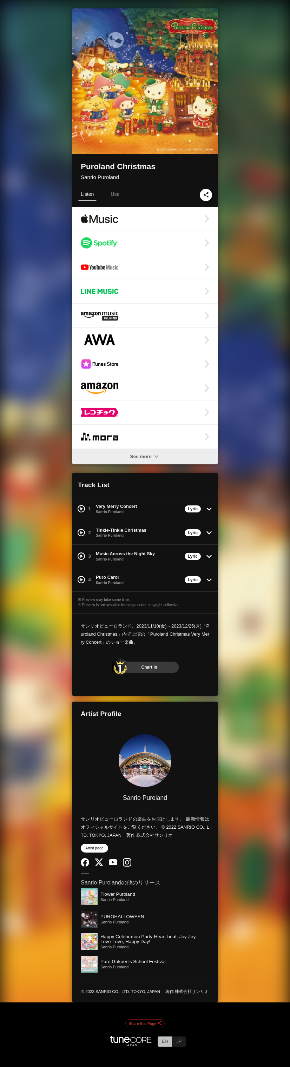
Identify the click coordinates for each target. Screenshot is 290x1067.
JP (179, 1041)
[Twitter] (99, 864)
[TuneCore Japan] (131, 1044)
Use (115, 194)
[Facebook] (85, 865)
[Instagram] (127, 865)
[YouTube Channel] (113, 863)
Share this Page (145, 1023)
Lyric (193, 508)
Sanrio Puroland (100, 177)
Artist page (94, 848)
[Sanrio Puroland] (145, 760)
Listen (87, 194)
